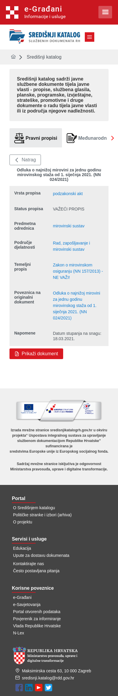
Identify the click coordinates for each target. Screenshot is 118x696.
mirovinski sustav (68, 226)
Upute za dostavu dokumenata (41, 555)
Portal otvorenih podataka (36, 611)
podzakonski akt (67, 193)
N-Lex (18, 633)
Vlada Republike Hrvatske (37, 625)
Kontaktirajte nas (28, 563)
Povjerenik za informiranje (37, 618)
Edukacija (22, 548)
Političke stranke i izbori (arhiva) (42, 514)
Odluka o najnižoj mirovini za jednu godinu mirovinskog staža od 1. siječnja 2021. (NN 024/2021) (76, 305)
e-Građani (22, 597)
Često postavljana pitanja (36, 570)
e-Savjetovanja (27, 604)
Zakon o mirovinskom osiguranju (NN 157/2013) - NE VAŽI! (78, 271)
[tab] (35, 138)
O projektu (22, 522)
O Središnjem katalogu (34, 507)
